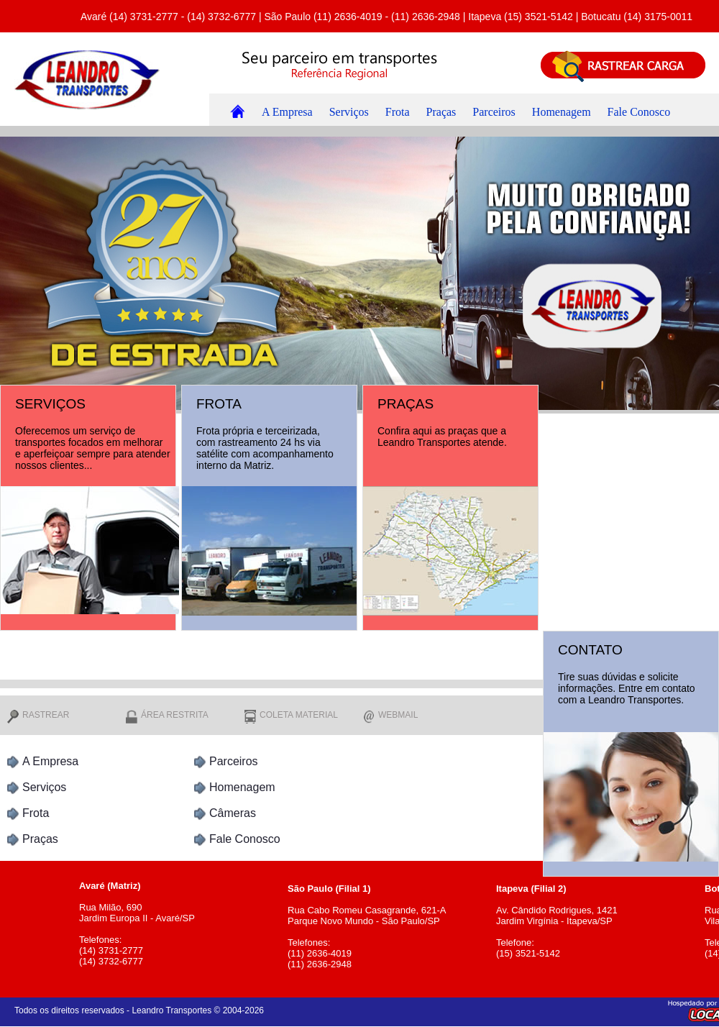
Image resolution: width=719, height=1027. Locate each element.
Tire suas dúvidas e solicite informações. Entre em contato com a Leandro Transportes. (626, 688)
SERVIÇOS (50, 403)
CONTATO (590, 649)
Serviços (349, 112)
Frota (397, 112)
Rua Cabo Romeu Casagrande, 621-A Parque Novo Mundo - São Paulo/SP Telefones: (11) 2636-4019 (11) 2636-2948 (388, 920)
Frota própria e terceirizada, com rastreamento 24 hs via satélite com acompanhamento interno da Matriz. (265, 448)
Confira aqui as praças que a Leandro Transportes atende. (442, 436)
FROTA (219, 403)
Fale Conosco (639, 112)
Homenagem (561, 112)
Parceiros (494, 112)
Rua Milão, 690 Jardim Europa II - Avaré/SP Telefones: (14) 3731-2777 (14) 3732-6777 (179, 918)
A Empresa (287, 112)
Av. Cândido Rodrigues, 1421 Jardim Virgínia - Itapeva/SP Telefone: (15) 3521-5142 (596, 915)
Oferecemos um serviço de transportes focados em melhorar (88, 436)
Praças (441, 112)
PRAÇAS (405, 403)
